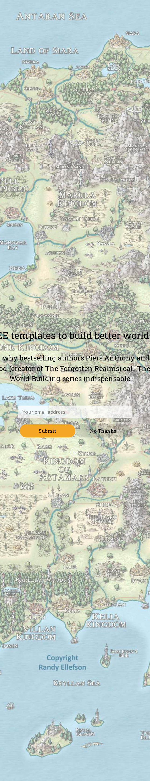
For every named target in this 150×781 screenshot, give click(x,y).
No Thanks (103, 431)
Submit (47, 431)
